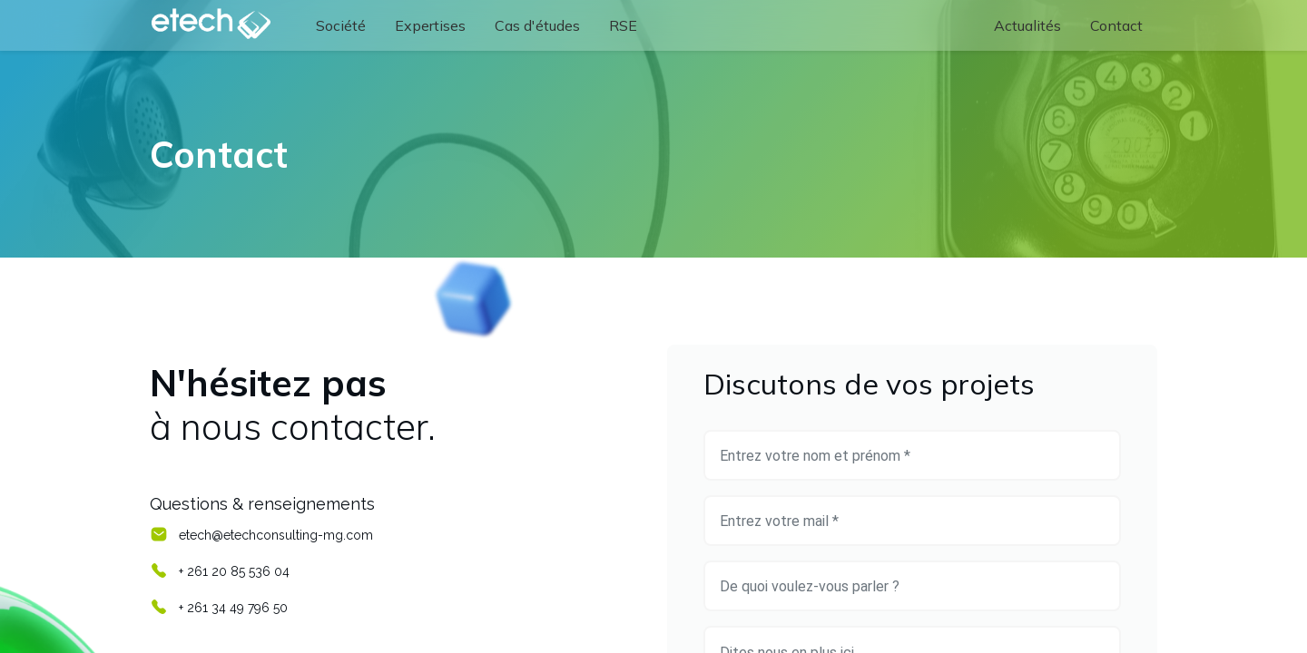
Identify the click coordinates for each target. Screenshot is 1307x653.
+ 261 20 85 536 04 (234, 571)
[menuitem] (340, 25)
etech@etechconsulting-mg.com (276, 535)
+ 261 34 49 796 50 (233, 607)
